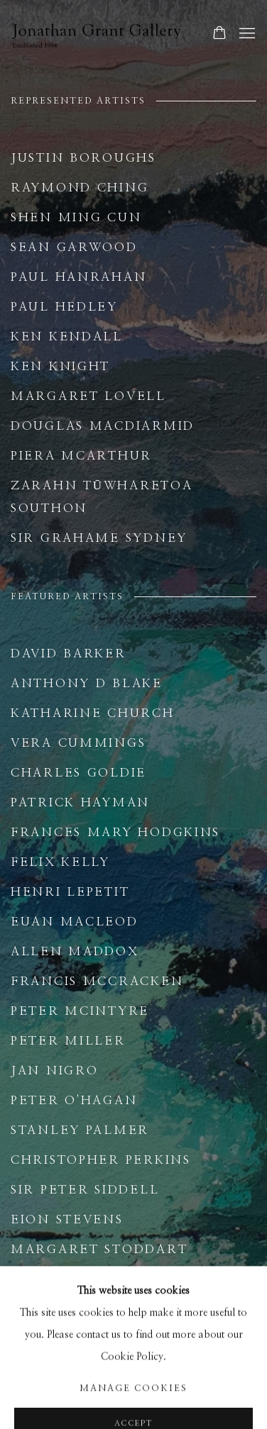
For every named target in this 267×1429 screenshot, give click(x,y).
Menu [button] (245, 34)
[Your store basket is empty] (219, 34)
